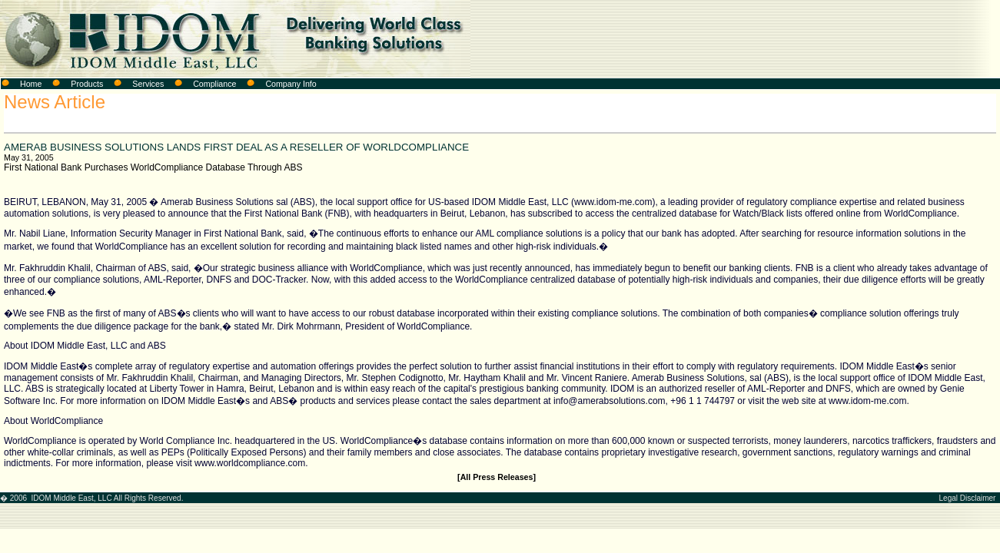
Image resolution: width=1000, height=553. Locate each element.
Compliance (214, 83)
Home (31, 83)
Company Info (290, 83)
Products (87, 83)
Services (148, 83)
